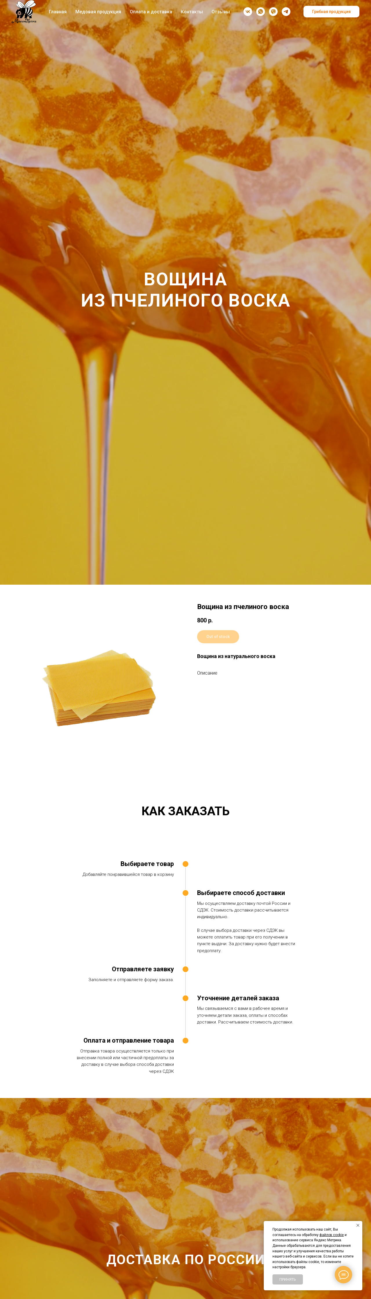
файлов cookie (331, 1235)
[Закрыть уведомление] (358, 1225)
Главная (58, 12)
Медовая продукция (98, 12)
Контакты (192, 12)
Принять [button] (287, 1279)
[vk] (247, 11)
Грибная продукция (331, 11)
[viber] (273, 11)
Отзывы (221, 12)
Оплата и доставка (151, 12)
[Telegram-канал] (286, 11)
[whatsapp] (260, 11)
